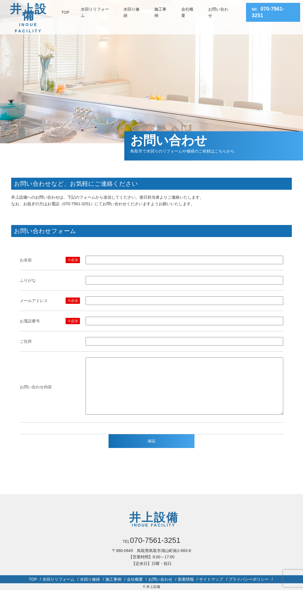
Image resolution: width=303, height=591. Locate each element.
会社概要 (187, 12)
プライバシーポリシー (249, 579)
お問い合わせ (218, 12)
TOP (65, 12)
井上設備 (28, 18)
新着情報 (186, 579)
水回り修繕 (131, 12)
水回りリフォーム (95, 12)
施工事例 (160, 12)
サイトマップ (211, 579)
